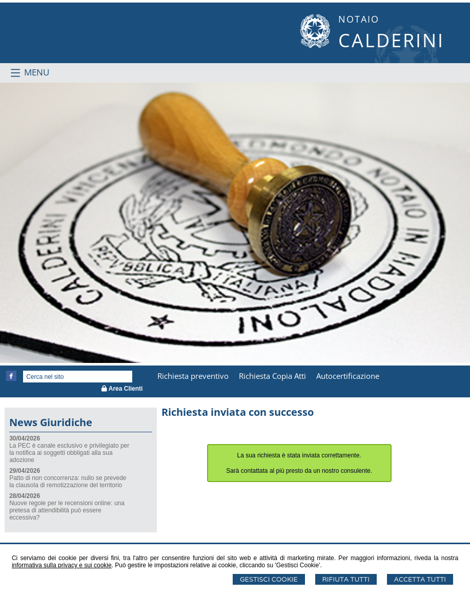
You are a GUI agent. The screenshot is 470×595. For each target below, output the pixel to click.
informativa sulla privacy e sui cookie (62, 565)
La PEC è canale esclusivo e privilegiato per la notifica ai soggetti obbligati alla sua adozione (69, 453)
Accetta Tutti (420, 579)
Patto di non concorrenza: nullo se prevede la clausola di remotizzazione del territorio (67, 481)
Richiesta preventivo (193, 376)
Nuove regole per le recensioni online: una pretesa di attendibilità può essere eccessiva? (67, 510)
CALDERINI (391, 40)
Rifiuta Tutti (346, 579)
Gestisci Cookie (269, 579)
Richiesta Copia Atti (272, 376)
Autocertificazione (347, 376)
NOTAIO (358, 19)
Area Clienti (122, 388)
